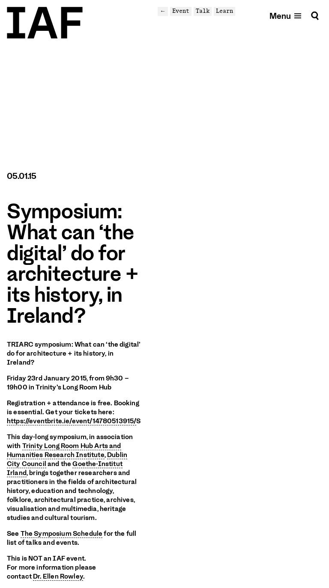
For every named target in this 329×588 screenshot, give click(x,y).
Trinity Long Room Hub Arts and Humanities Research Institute (64, 450)
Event (180, 11)
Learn (224, 11)
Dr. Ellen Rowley (58, 576)
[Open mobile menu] (286, 15)
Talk (202, 11)
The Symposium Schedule (62, 534)
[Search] (315, 15)
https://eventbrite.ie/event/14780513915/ (71, 421)
